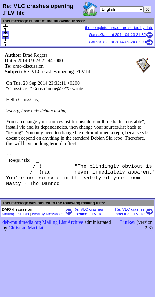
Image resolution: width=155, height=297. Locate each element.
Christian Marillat (26, 233)
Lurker (127, 227)
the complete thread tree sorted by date (119, 27)
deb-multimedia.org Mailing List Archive (42, 227)
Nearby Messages (47, 219)
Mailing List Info (15, 219)
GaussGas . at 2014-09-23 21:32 (121, 34)
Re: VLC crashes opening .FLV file (88, 217)
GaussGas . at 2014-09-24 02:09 (121, 42)
